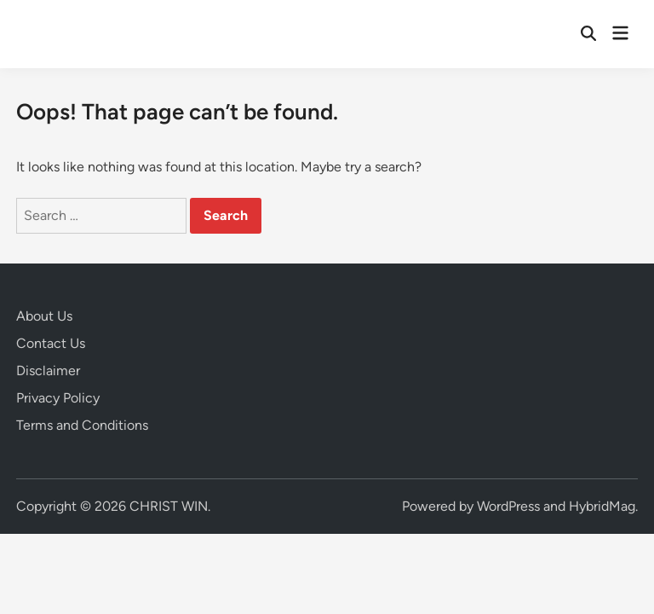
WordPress (508, 506)
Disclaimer (48, 370)
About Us (44, 316)
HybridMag (602, 506)
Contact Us (50, 343)
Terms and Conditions (82, 425)
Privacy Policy (58, 398)
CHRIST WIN (168, 506)
